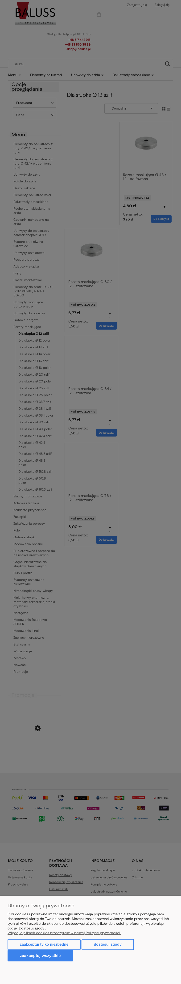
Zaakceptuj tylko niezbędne (44, 944)
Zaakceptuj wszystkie (40, 955)
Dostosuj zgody (107, 944)
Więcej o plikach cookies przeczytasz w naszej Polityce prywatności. (64, 933)
